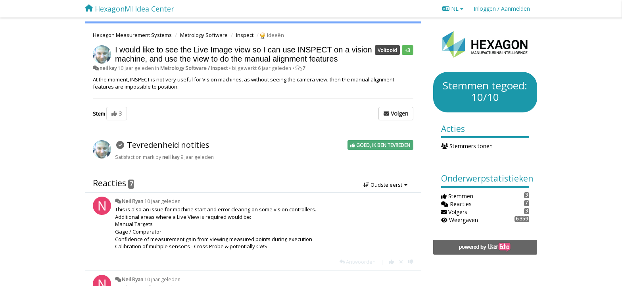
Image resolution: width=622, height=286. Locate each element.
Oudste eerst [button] (385, 184)
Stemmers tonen (467, 146)
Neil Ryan (132, 201)
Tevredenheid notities (168, 144)
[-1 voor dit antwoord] (410, 261)
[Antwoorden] (358, 261)
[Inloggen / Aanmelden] (501, 8)
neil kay (108, 68)
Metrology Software (204, 35)
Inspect (244, 35)
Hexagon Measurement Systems (132, 35)
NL (452, 8)
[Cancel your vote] (401, 261)
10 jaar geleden (162, 201)
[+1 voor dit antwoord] (391, 261)
